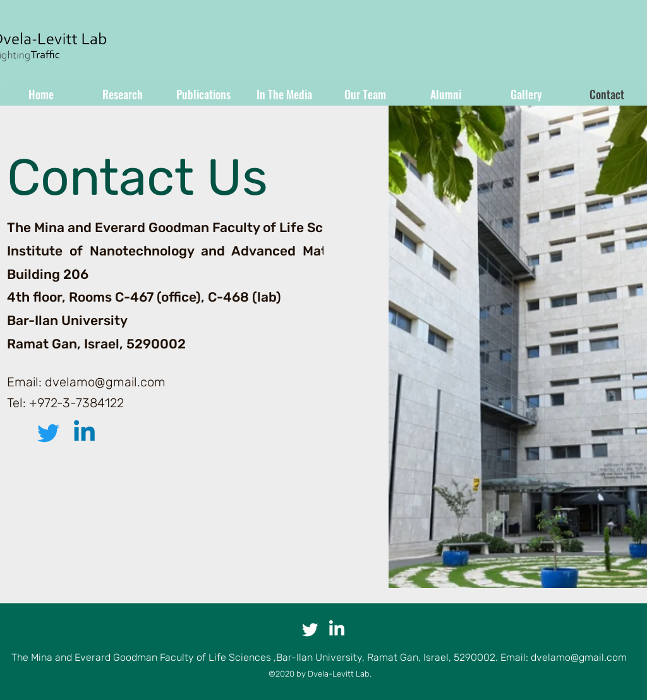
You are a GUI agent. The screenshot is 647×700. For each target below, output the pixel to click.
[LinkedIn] (84, 433)
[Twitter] (48, 433)
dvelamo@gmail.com (105, 382)
